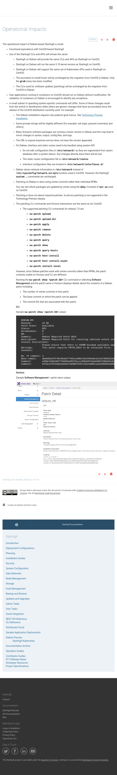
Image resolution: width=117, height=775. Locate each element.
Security (10, 563)
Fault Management (16, 588)
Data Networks (13, 573)
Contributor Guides (16, 656)
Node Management (16, 578)
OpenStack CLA (9, 738)
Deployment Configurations (20, 548)
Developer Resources (17, 662)
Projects (6, 699)
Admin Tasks (12, 603)
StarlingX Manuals (11, 710)
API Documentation (11, 714)
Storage (10, 583)
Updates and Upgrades (18, 598)
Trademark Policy (10, 732)
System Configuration (17, 568)
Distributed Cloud (15, 627)
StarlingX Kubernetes (24, 641)
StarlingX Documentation (72, 524)
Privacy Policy (9, 735)
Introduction (12, 543)
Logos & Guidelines (11, 728)
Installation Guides (15, 558)
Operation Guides (15, 651)
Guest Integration (15, 614)
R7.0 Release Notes (16, 659)
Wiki (4, 717)
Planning (10, 553)
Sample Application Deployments (23, 632)
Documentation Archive (18, 646)
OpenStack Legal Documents (47, 493)
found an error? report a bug (20, 504)
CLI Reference (13, 622)
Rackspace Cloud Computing (95, 760)
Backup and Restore (16, 593)
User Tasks (11, 608)
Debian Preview (14, 637)
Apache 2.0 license (49, 760)
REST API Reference (16, 619)
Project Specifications (17, 666)
